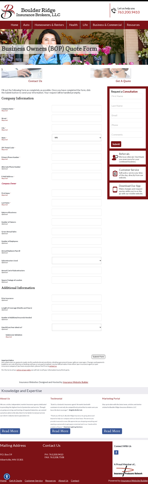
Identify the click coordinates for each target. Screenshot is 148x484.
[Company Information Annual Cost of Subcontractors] (77, 270)
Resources (50, 480)
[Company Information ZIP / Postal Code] (77, 147)
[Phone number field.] (127, 125)
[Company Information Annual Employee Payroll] (77, 250)
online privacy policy (24, 370)
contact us (53, 366)
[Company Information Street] (77, 118)
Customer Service (34, 480)
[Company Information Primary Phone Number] (77, 157)
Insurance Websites (28, 382)
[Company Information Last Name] (77, 202)
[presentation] (28, 343)
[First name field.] (127, 96)
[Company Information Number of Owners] (77, 222)
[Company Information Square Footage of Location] (77, 280)
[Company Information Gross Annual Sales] (77, 231)
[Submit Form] (98, 357)
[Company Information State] (77, 138)
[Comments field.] (127, 135)
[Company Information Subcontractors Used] (77, 260)
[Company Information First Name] (77, 193)
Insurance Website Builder (75, 382)
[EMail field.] (127, 115)
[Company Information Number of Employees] (77, 241)
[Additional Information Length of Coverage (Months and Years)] (77, 307)
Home (3, 480)
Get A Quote (15, 480)
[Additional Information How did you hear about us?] (77, 327)
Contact (75, 480)
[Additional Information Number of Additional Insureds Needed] (77, 317)
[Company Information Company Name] (77, 108)
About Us (63, 480)
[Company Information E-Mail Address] (77, 176)
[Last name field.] (127, 106)
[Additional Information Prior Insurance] (77, 298)
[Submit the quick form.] (116, 144)
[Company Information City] (77, 127)
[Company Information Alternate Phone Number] (77, 166)
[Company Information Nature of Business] (77, 212)
